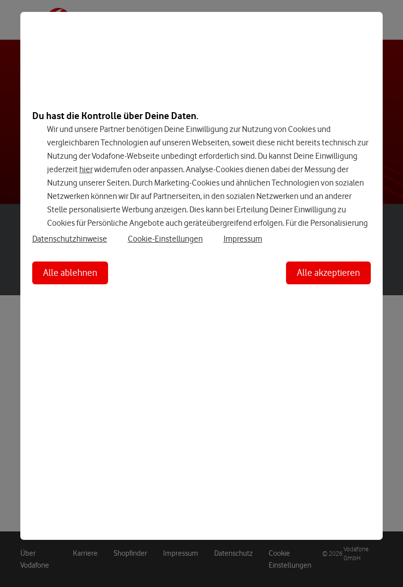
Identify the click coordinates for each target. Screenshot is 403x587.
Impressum (243, 239)
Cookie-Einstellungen (165, 239)
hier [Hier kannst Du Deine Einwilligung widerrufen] (86, 169)
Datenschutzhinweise (69, 239)
